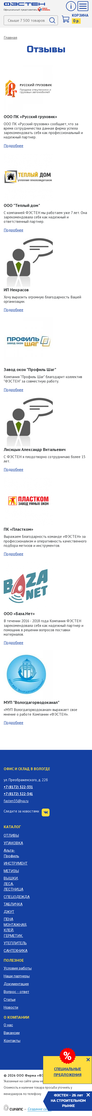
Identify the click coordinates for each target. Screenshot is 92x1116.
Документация (16, 984)
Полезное (14, 960)
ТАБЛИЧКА (13, 904)
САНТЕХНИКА (15, 950)
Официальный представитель (27, 9)
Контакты (12, 1040)
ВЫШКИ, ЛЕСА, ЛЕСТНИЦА (13, 883)
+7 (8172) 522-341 (18, 793)
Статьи (9, 999)
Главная (10, 37)
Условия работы (18, 968)
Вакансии (12, 1033)
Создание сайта (39, 1109)
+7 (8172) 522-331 (18, 787)
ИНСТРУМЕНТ (15, 863)
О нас (8, 1025)
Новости (11, 1007)
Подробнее (13, 145)
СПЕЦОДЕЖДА (15, 897)
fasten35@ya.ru (16, 801)
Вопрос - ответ (16, 992)
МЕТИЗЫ (11, 871)
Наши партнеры (17, 976)
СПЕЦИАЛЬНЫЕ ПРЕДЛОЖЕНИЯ (67, 1071)
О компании (16, 1017)
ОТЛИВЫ (11, 835)
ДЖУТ (9, 912)
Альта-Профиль (11, 853)
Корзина (80, 15)
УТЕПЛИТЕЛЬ (15, 943)
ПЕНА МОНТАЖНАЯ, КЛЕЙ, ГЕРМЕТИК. (15, 927)
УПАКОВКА (13, 843)
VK (46, 812)
